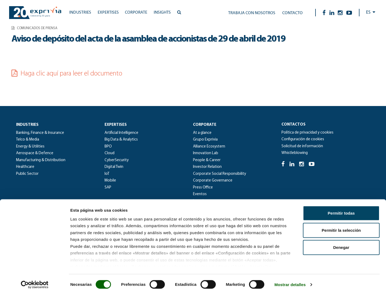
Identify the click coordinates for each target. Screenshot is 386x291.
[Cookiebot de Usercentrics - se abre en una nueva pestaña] (34, 281)
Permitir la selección (341, 226)
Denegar (341, 243)
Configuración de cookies (302, 139)
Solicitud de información (302, 146)
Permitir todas (341, 209)
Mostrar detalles (290, 280)
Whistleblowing (294, 153)
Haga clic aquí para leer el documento (67, 73)
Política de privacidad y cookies (307, 133)
